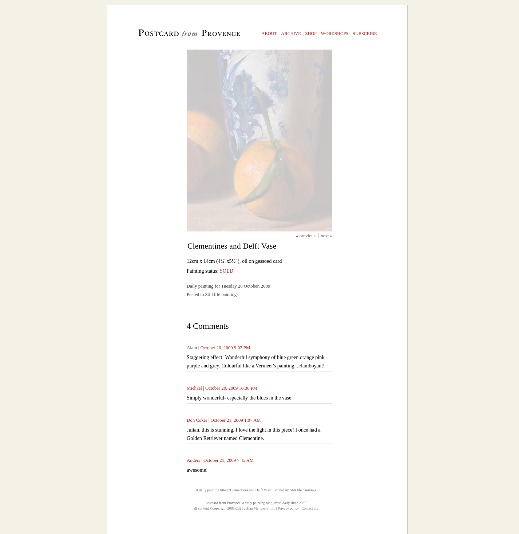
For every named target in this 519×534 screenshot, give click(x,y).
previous (308, 235)
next (325, 235)
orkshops (334, 33)
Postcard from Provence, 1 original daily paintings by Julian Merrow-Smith (177, 35)
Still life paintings (303, 490)
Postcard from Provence (223, 503)
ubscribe (365, 33)
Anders (193, 460)
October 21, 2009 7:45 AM (228, 460)
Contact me (309, 508)
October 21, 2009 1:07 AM (235, 420)
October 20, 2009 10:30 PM (231, 388)
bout (269, 33)
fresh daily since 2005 (290, 503)
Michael (194, 388)
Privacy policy (288, 508)
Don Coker (197, 420)
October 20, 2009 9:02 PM (225, 347)
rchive (291, 33)
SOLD (226, 271)
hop (311, 33)
